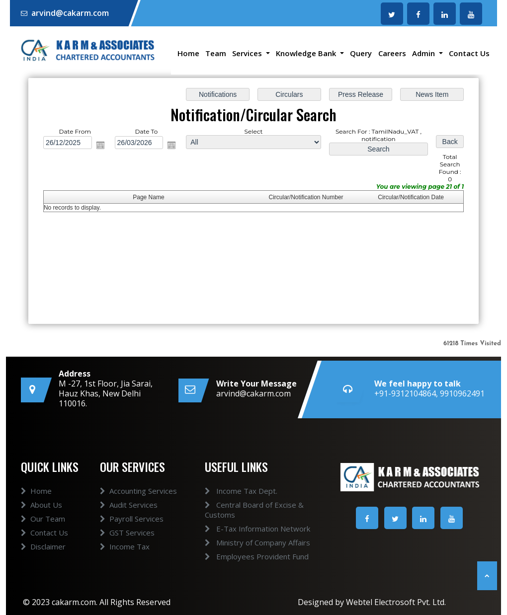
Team (215, 53)
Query (361, 53)
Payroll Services (132, 536)
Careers (392, 53)
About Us (41, 523)
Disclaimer (43, 564)
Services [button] (248, 53)
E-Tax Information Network (240, 529)
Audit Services (129, 523)
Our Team (43, 536)
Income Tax (125, 564)
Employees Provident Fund (239, 556)
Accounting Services (138, 509)
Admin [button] (424, 53)
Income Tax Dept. (223, 491)
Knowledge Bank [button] (307, 53)
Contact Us (469, 53)
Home (188, 53)
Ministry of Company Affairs (240, 542)
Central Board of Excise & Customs (236, 510)
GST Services (127, 550)
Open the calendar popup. (100, 144)
